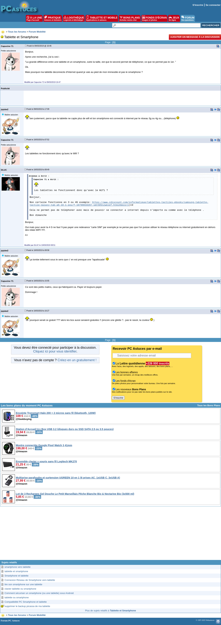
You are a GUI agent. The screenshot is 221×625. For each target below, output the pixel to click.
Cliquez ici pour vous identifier (54, 351)
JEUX (174, 18)
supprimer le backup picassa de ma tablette (27, 606)
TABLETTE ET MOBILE (101, 18)
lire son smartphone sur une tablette (23, 584)
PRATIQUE (52, 18)
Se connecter (213, 5)
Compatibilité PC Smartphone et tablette (26, 601)
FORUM (187, 18)
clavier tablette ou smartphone (20, 588)
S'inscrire (197, 5)
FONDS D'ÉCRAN (154, 18)
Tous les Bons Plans (208, 405)
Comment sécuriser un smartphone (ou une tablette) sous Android (39, 593)
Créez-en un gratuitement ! (77, 360)
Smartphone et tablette (17, 575)
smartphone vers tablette (18, 567)
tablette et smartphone (16, 571)
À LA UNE (34, 18)
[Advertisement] (110, 534)
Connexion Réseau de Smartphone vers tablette (30, 580)
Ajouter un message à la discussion (195, 37)
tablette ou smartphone (17, 597)
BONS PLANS (130, 18)
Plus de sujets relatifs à (110, 610)
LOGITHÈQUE (74, 18)
